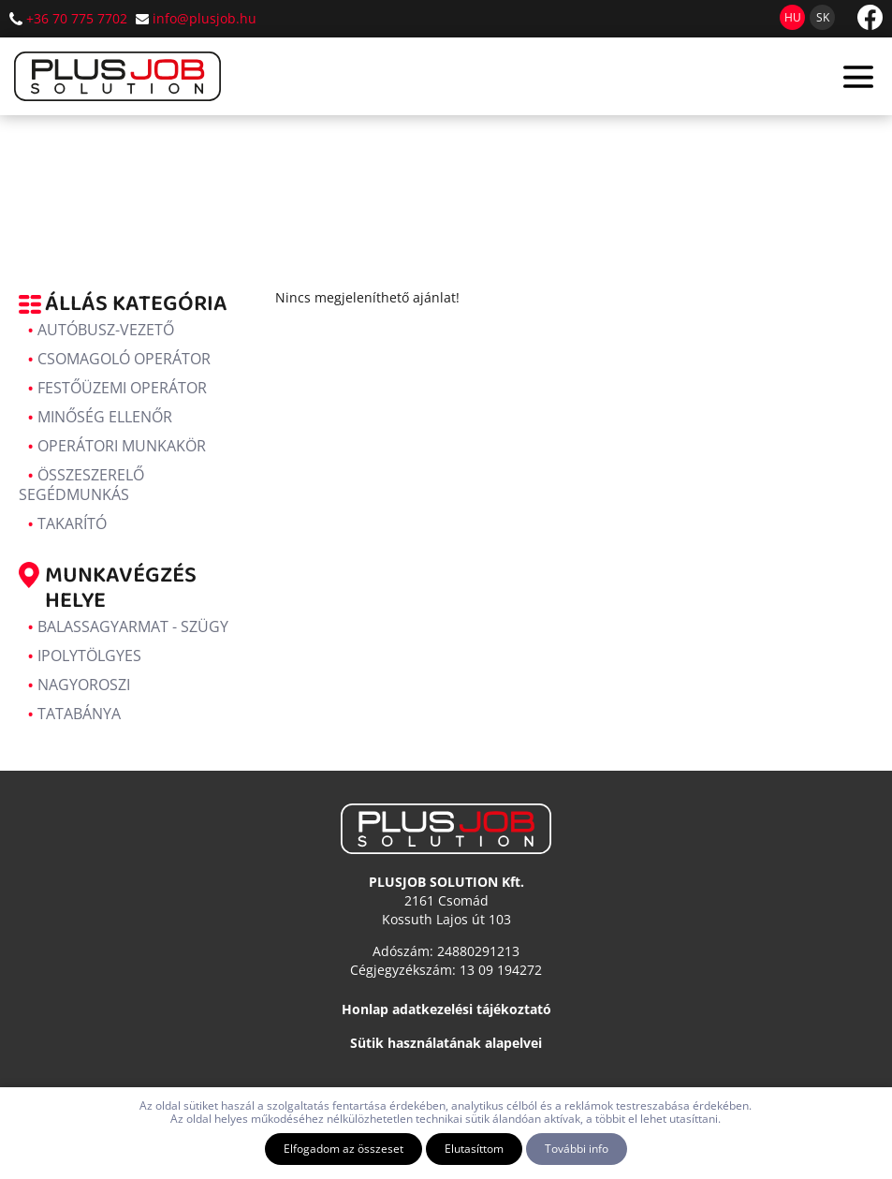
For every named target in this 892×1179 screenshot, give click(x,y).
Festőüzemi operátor (122, 387)
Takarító (72, 523)
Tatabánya (79, 713)
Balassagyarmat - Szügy (132, 626)
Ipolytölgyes (89, 655)
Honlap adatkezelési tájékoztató (446, 1009)
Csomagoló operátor (124, 358)
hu (792, 17)
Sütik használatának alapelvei (446, 1043)
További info (576, 1149)
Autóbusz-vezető (105, 329)
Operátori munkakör (121, 445)
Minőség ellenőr (104, 416)
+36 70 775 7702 (76, 18)
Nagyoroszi (83, 684)
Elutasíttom (474, 1149)
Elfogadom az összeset (343, 1149)
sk (822, 17)
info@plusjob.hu (204, 18)
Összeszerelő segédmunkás (81, 484)
